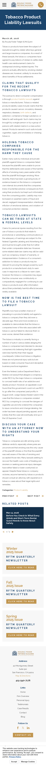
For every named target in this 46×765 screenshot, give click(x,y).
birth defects (26, 112)
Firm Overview (23, 696)
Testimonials (23, 704)
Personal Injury (23, 700)
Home (23, 692)
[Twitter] (23, 728)
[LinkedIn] (28, 728)
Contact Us (23, 735)
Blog (23, 717)
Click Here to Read (21, 567)
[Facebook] (18, 728)
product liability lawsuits (22, 99)
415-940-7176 (23, 680)
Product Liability (21, 490)
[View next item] (13, 532)
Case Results (23, 708)
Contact (22, 713)
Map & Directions (23, 676)
